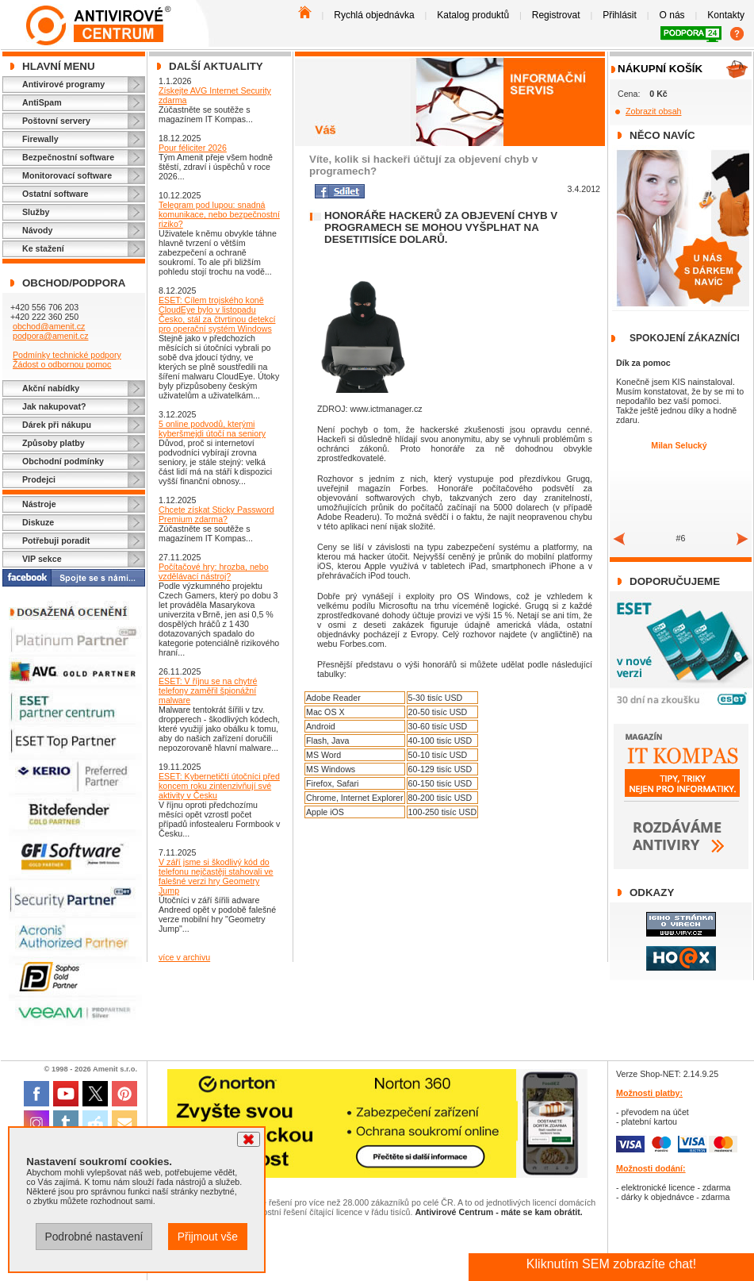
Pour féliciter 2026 (193, 147)
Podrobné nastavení (93, 1236)
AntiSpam (42, 102)
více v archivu (184, 957)
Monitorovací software (67, 175)
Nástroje (39, 504)
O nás (672, 15)
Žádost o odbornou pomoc (62, 364)
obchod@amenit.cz (49, 326)
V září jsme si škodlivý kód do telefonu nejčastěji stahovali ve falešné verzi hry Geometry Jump (216, 876)
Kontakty (725, 15)
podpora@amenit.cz (51, 335)
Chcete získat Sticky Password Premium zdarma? (216, 514)
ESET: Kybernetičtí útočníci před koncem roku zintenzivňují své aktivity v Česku (219, 785)
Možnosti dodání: (651, 1168)
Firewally (40, 139)
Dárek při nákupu (56, 424)
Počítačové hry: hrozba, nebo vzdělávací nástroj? (214, 571)
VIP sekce (42, 559)
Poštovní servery (56, 120)
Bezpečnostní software (68, 157)
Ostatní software (55, 193)
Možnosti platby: (649, 1093)
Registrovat (556, 15)
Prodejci (38, 479)
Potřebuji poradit (56, 540)
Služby (35, 212)
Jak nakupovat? (54, 406)
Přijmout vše (208, 1236)
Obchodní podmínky (63, 461)
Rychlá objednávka (374, 15)
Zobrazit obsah (654, 111)
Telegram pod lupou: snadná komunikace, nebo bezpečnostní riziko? (219, 214)
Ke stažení (43, 248)
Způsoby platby (53, 443)
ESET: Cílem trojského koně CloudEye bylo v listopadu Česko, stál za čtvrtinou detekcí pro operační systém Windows (217, 314)
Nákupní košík (660, 69)
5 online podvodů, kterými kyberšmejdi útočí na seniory (212, 428)
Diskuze (38, 522)
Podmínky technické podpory (67, 355)
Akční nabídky (50, 388)
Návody (37, 230)
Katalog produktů (473, 15)
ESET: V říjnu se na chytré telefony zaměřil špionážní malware (208, 690)
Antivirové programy (63, 84)
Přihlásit (620, 15)
